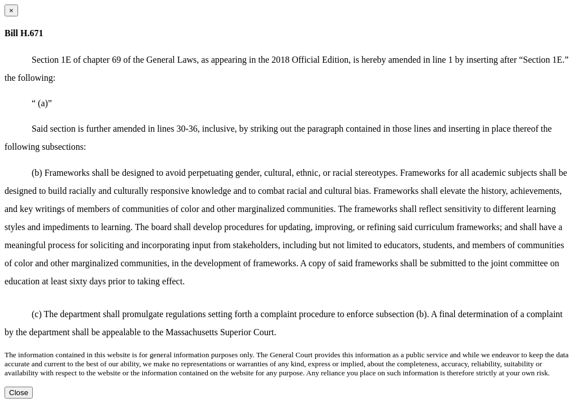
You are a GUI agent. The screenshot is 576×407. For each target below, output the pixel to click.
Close (18, 392)
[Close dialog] (11, 10)
